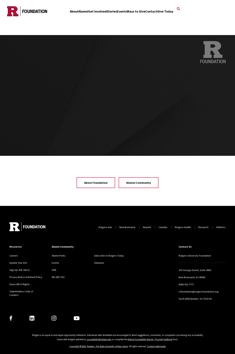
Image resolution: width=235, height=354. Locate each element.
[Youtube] (76, 318)
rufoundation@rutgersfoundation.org (199, 291)
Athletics (221, 227)
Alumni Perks (59, 255)
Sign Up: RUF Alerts (19, 270)
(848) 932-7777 (186, 284)
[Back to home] (27, 227)
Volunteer (99, 262)
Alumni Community (138, 182)
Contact (151, 11)
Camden (163, 227)
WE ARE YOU (58, 277)
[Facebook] (10, 318)
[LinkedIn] (32, 318)
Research (203, 227)
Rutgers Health (183, 227)
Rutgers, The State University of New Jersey (107, 346)
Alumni (83, 11)
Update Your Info (18, 262)
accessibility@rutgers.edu (99, 339)
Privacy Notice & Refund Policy (25, 277)
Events (122, 11)
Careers (13, 255)
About (74, 11)
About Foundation (96, 182)
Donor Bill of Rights (19, 284)
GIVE (54, 270)
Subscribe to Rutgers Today (109, 255)
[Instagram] (54, 318)
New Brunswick (127, 227)
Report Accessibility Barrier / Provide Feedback (150, 339)
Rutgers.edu (105, 227)
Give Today (165, 11)
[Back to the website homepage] (27, 11)
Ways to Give (136, 11)
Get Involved (97, 11)
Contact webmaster (156, 346)
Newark (147, 227)
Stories (112, 11)
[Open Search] (178, 9)
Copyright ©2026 (77, 346)
